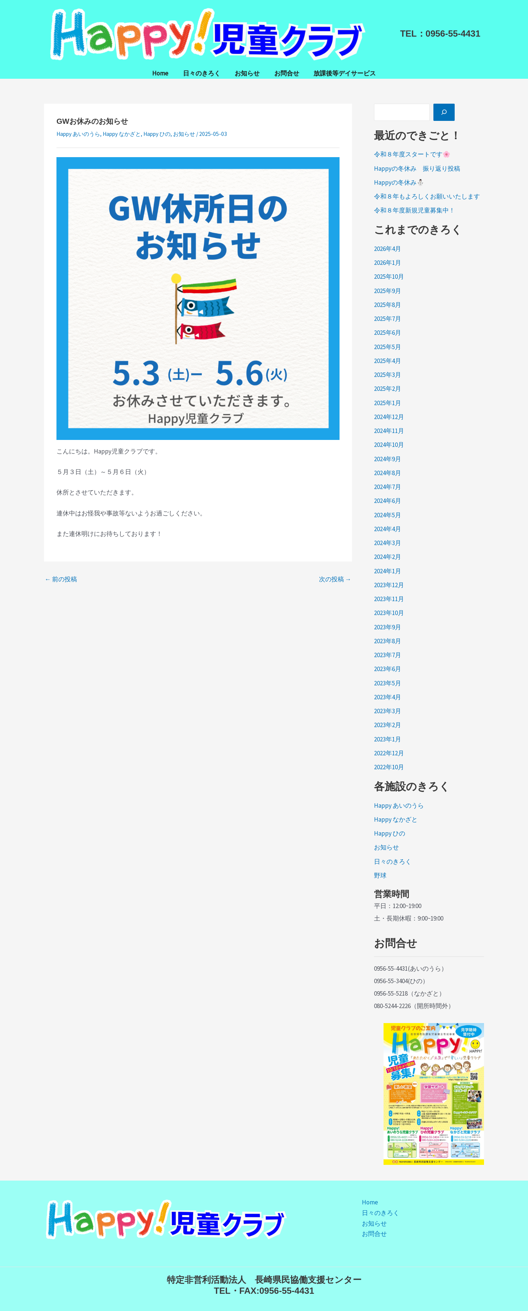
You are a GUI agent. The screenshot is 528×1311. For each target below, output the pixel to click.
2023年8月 (387, 641)
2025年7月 (387, 319)
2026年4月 (387, 249)
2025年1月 (387, 403)
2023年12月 (389, 585)
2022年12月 (389, 753)
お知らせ (247, 73)
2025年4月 (387, 361)
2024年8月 (387, 473)
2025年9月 (387, 291)
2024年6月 (387, 501)
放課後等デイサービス (340, 73)
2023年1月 (387, 739)
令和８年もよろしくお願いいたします (427, 196)
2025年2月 (387, 389)
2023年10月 (389, 613)
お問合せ (284, 73)
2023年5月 (387, 683)
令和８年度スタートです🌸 (412, 154)
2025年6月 (387, 333)
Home (164, 73)
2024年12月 (389, 417)
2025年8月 (387, 305)
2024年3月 (387, 543)
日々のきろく (203, 73)
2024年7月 (387, 487)
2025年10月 (389, 277)
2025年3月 (387, 375)
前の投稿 (61, 579)
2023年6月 (387, 669)
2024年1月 (387, 571)
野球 (380, 875)
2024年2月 (387, 557)
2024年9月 (387, 459)
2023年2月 (387, 725)
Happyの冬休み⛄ (399, 182)
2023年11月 (389, 599)
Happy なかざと (122, 133)
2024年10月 (389, 445)
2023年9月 (387, 627)
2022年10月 (389, 767)
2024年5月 (387, 515)
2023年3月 (387, 711)
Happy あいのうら (78, 133)
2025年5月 (387, 347)
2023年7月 (387, 655)
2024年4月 (387, 529)
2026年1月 (387, 263)
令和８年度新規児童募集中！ (414, 210)
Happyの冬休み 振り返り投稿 (417, 168)
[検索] (444, 112)
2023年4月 (387, 697)
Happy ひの (156, 133)
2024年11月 (389, 431)
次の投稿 (335, 579)
